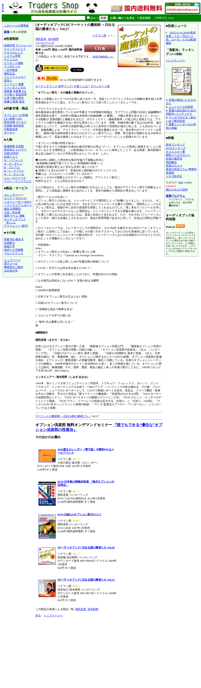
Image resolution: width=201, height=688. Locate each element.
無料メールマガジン (178, 155)
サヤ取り (9, 94)
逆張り (8, 80)
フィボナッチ (12, 66)
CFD (19, 118)
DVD (19, 198)
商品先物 (9, 122)
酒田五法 (9, 73)
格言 (22, 101)
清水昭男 (53, 39)
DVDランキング (176, 148)
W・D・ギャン (13, 163)
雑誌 (6, 208)
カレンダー (11, 194)
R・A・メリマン (14, 170)
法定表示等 (11, 270)
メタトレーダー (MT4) (17, 201)
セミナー (9, 198)
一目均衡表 (11, 70)
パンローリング (45, 42)
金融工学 (9, 246)
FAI (24, 91)
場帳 (22, 215)
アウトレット (12, 225)
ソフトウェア (12, 205)
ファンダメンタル (15, 87)
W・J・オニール (14, 174)
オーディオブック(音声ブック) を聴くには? (61, 86)
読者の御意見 (174, 158)
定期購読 (15, 208)
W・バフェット (13, 160)
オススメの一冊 (175, 151)
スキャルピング (13, 52)
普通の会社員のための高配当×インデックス (181, 112)
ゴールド (21, 122)
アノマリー (11, 84)
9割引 (24, 225)
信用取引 (9, 242)
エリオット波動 (13, 63)
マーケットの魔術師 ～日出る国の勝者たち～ (63, 416)
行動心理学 (17, 98)
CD (25, 198)
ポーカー (9, 132)
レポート (26, 205)
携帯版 (3, 8)
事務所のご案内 (13, 267)
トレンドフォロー (15, 77)
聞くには (11, 222)
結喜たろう (11, 156)
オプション (11, 115)
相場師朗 (9, 146)
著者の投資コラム (177, 169)
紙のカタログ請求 (177, 189)
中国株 (8, 125)
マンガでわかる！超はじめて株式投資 (181, 119)
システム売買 (12, 55)
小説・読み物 (12, 212)
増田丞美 (40, 39)
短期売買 (9, 45)
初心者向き (17, 239)
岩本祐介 (9, 149)
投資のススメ (174, 165)
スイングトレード (15, 49)
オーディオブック (15, 219)
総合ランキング (175, 144)
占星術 (14, 101)
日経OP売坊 (11, 153)
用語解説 (171, 162)
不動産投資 (11, 129)
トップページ (12, 260)
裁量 (21, 84)
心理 (6, 98)
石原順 (20, 146)
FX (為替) (10, 118)
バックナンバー (175, 60)
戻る (38, 615)
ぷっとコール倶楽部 (181, 106)
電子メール (11, 263)
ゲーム (14, 215)
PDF (180, 182)
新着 (6, 31)
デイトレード (24, 45)
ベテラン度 (99, 35)
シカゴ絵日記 (174, 176)
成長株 (8, 91)
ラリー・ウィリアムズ (17, 181)
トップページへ (53, 615)
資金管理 (21, 94)
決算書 (17, 91)
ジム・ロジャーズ (15, 177)
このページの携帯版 (16, 25)
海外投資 (18, 125)
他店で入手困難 (13, 249)
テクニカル (11, 59)
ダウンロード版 (100, 86)
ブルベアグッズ (13, 253)
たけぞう (21, 149)
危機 (6, 101)
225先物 (23, 115)
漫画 (6, 215)
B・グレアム (12, 167)
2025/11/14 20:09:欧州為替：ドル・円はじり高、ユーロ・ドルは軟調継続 (181, 38)
